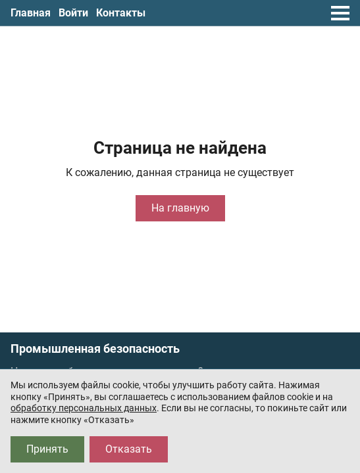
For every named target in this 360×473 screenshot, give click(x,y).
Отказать (128, 449)
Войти (73, 13)
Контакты (120, 13)
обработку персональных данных (84, 408)
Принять (47, 449)
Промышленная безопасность (95, 349)
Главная (31, 13)
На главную (180, 208)
